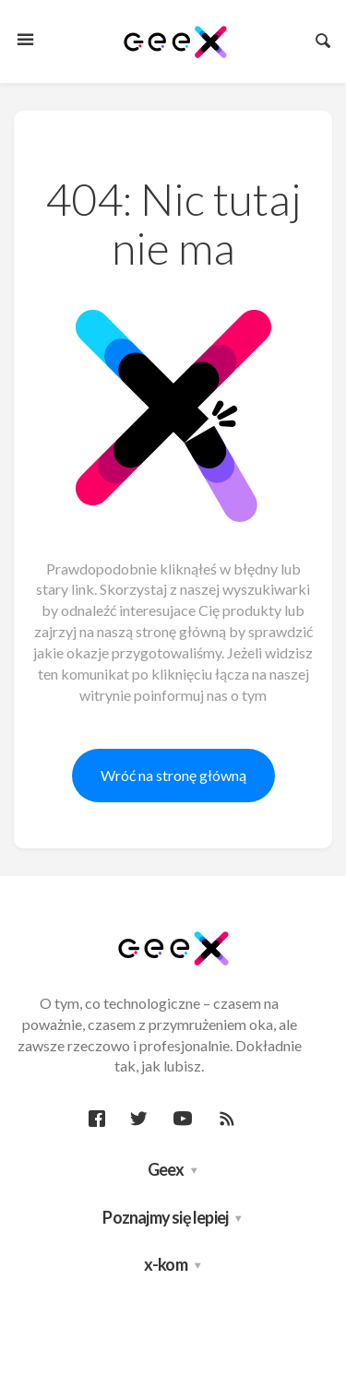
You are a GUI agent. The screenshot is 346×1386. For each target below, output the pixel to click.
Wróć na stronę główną (173, 775)
